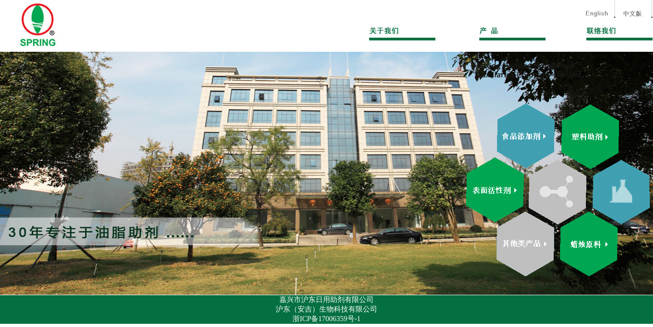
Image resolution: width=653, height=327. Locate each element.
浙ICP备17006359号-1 (326, 318)
